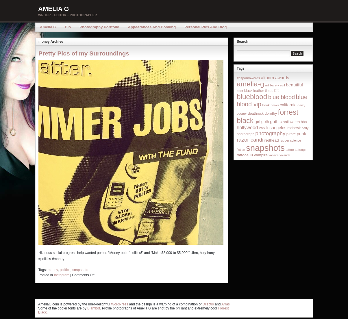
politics (65, 270)
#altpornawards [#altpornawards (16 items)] (248, 78)
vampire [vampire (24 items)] (260, 155)
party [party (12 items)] (305, 128)
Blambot (93, 308)
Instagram (61, 275)
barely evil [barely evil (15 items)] (277, 85)
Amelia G (53, 8)
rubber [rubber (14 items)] (284, 140)
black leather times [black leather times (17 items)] (258, 91)
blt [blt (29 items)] (276, 90)
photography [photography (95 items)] (270, 133)
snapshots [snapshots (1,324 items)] (265, 148)
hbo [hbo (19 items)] (304, 122)
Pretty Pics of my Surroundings (83, 53)
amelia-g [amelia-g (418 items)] (250, 84)
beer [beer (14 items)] (240, 90)
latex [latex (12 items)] (262, 128)
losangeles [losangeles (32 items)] (276, 127)
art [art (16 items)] (267, 85)
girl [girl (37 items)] (257, 121)
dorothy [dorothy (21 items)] (270, 113)
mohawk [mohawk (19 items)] (294, 128)
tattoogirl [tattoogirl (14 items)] (301, 149)
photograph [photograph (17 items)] (245, 134)
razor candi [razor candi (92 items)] (250, 140)
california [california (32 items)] (288, 105)
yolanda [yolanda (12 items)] (284, 155)
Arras (225, 304)
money (53, 270)
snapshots (80, 270)
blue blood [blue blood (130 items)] (281, 97)
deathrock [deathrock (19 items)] (256, 114)
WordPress (119, 304)
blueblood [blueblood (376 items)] (252, 97)
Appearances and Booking (152, 27)
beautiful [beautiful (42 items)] (294, 84)
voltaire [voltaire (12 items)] (273, 155)
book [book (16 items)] (266, 105)
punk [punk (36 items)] (301, 133)
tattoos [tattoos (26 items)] (243, 155)
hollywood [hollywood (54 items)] (247, 127)
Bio (68, 27)
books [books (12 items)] (275, 105)
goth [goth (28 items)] (265, 121)
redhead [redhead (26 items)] (271, 140)
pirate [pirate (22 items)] (291, 134)
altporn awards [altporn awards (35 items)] (275, 77)
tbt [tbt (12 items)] (251, 155)
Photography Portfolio (99, 27)
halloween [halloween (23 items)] (291, 122)
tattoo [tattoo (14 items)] (290, 149)
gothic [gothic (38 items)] (276, 121)
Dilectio (208, 304)
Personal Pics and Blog (205, 27)
